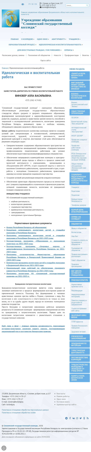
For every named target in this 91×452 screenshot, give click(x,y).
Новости (57, 55)
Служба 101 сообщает (76, 218)
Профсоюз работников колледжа (76, 147)
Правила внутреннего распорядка (80, 255)
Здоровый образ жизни (78, 316)
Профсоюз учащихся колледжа (79, 140)
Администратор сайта (66, 404)
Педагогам (75, 195)
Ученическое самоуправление (78, 337)
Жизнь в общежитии (79, 228)
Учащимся (74, 39)
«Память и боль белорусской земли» (78, 75)
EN (36, 4)
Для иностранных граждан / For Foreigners (38, 50)
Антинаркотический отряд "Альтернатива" (79, 129)
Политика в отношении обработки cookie (19, 412)
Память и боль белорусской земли (77, 378)
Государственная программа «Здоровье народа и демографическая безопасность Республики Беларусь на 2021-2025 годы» (35, 249)
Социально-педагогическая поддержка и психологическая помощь (79, 178)
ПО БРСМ (75, 117)
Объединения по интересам (79, 344)
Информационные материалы (78, 295)
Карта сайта (46, 60)
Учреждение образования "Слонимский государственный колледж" (46, 23)
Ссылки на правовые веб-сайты (79, 309)
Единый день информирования (79, 211)
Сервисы (68, 50)
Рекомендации (77, 290)
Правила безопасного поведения (79, 327)
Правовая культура (79, 280)
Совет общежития (78, 260)
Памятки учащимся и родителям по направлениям (79, 302)
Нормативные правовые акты (77, 285)
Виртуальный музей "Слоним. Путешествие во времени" (78, 86)
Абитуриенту (58, 39)
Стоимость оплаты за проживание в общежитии (80, 242)
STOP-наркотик (77, 322)
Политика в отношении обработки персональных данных (25, 410)
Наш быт (75, 236)
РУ (29, 4)
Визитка (85, 55)
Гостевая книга (63, 402)
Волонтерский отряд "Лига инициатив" (79, 122)
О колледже (27, 39)
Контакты (61, 393)
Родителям (76, 191)
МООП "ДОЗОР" (77, 136)
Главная (14, 39)
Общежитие (76, 224)
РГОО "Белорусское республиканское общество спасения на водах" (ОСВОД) (79, 156)
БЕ (33, 4)
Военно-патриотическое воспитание (78, 96)
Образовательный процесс (22, 44)
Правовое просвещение (77, 265)
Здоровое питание (79, 332)
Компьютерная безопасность (77, 200)
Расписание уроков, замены (13, 55)
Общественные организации (78, 112)
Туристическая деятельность (78, 351)
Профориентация (72, 55)
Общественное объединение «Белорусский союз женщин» (79, 167)
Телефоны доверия (79, 205)
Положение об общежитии (39, 55)
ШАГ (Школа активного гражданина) (77, 273)
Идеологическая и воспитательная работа (60, 44)
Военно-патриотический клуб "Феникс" (80, 104)
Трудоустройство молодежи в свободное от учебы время (79, 368)
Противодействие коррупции (79, 358)
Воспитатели (76, 232)
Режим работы (63, 396)
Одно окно (42, 39)
